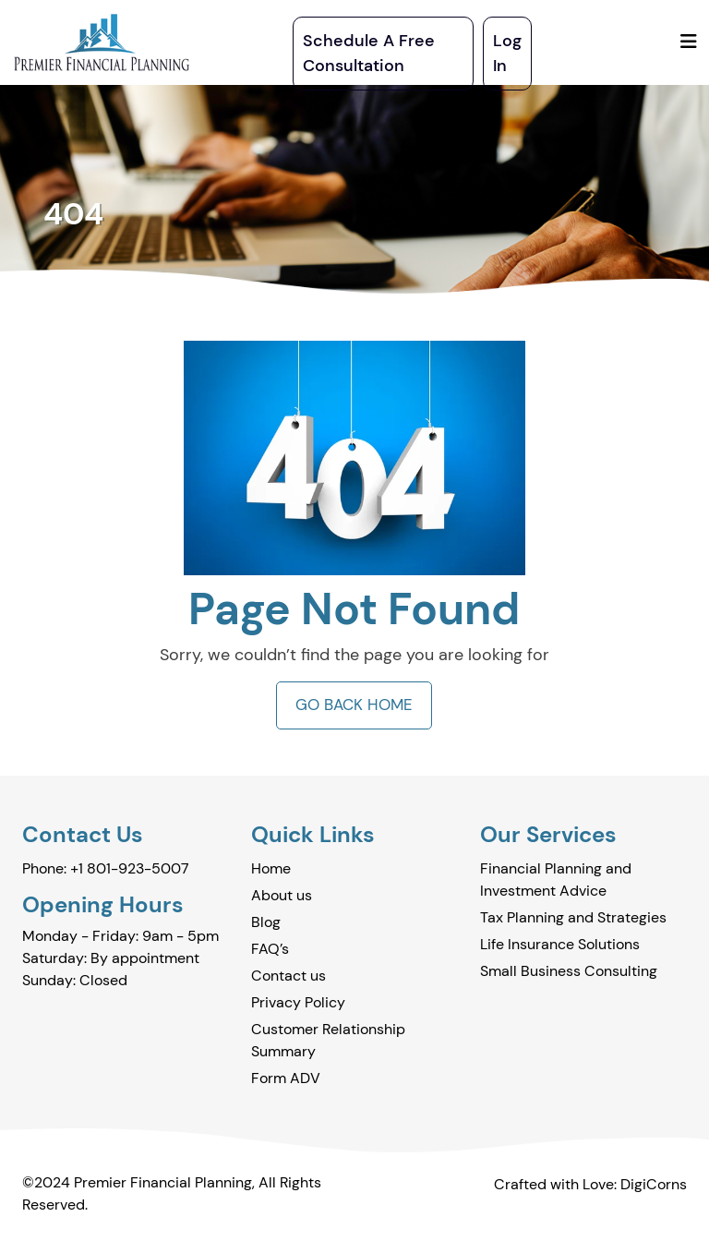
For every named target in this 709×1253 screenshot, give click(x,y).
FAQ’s (270, 948)
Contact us (288, 975)
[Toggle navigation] (688, 41)
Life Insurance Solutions (560, 944)
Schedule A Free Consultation (369, 53)
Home (271, 868)
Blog (266, 922)
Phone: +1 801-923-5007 (105, 868)
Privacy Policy (298, 1002)
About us (281, 895)
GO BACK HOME (354, 704)
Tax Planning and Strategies (573, 917)
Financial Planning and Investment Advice (555, 879)
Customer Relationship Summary (328, 1040)
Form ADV (285, 1078)
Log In (507, 53)
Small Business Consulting (568, 971)
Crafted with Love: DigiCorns (590, 1184)
